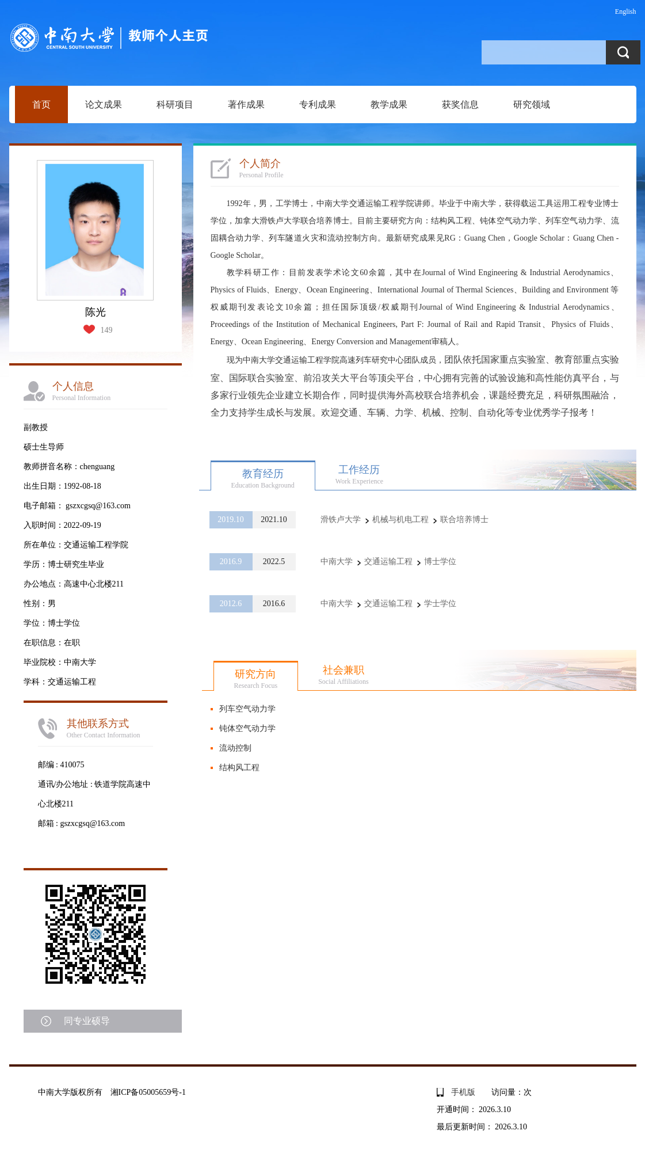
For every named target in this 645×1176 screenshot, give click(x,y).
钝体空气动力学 (247, 728)
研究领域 (531, 104)
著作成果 (246, 104)
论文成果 (103, 104)
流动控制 (235, 748)
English (625, 11)
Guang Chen (484, 238)
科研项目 (175, 104)
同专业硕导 (87, 1021)
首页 (41, 104)
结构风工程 (239, 767)
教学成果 (389, 104)
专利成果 (317, 104)
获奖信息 (460, 104)
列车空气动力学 (247, 709)
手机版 (463, 1092)
